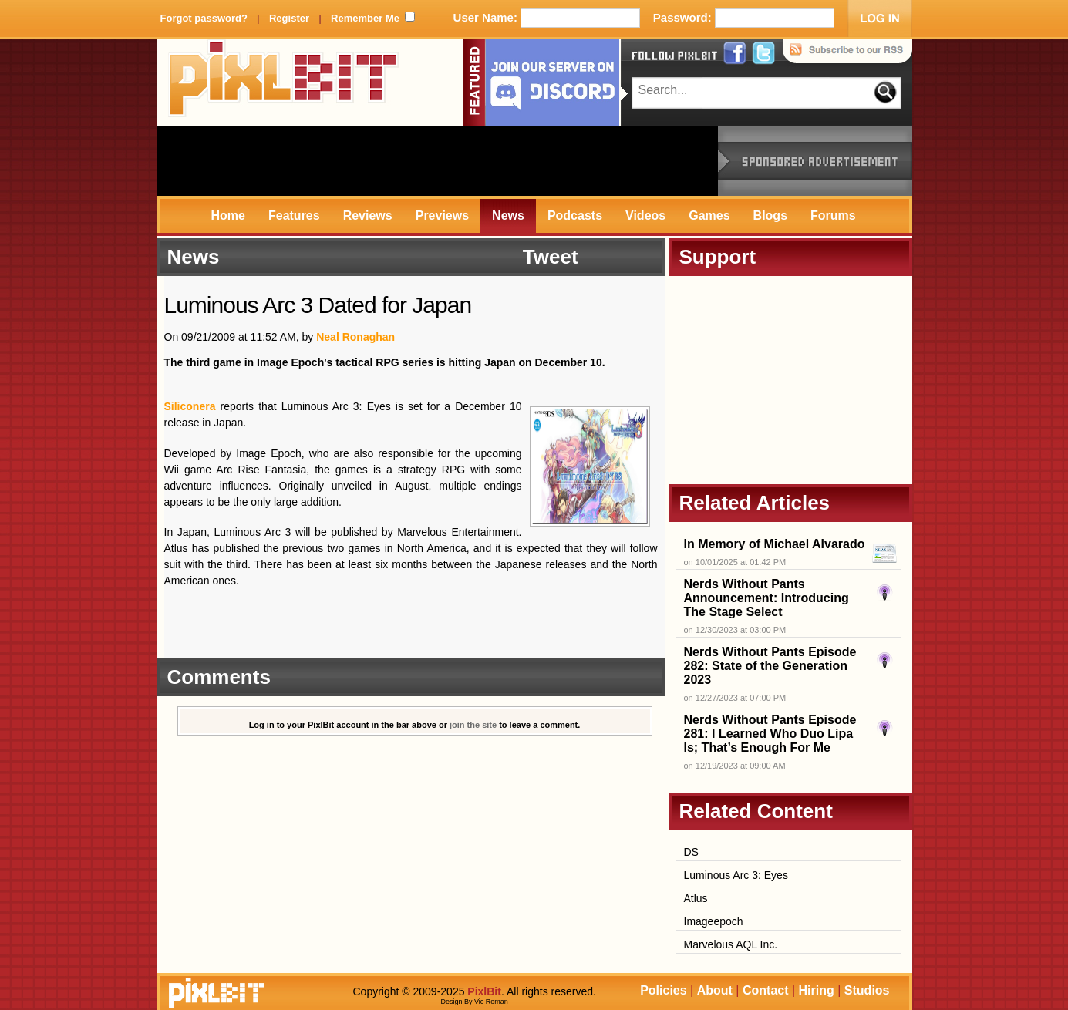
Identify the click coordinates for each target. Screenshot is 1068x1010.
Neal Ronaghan (355, 337)
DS (691, 852)
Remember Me (365, 18)
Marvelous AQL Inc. (731, 944)
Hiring (816, 990)
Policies (663, 990)
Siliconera (190, 406)
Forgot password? (204, 18)
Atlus (696, 898)
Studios (867, 990)
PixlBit (283, 82)
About (715, 990)
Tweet (550, 256)
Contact (766, 990)
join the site (473, 724)
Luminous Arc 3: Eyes (736, 875)
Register (289, 18)
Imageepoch (713, 921)
